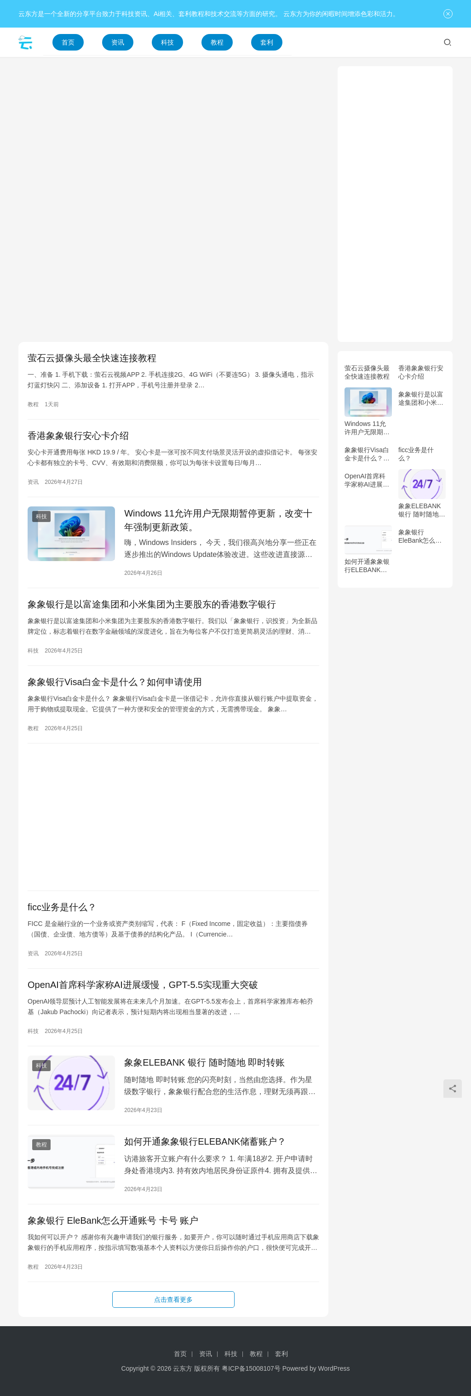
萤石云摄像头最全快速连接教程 (92, 358)
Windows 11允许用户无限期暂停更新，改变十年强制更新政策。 (218, 520)
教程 (217, 42)
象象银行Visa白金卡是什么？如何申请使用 (115, 682)
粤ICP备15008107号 (251, 1368)
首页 (68, 42)
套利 (266, 42)
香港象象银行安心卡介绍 (78, 436)
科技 (167, 42)
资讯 (117, 42)
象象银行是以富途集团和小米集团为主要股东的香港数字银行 (152, 604)
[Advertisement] (173, 130)
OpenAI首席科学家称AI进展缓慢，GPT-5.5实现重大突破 (143, 985)
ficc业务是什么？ (62, 907)
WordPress (334, 1368)
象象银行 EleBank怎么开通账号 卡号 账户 (113, 1220)
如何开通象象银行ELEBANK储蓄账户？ (205, 1141)
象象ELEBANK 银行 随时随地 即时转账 (204, 1062)
